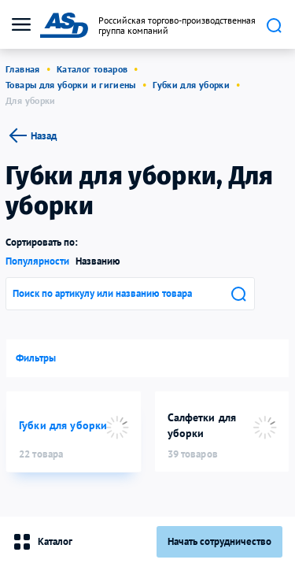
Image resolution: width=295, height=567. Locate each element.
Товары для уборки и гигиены (71, 85)
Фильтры (36, 358)
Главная (23, 69)
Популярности (37, 261)
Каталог (42, 541)
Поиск (273, 25)
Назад (31, 135)
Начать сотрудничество (219, 541)
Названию (98, 261)
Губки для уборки (191, 85)
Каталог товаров (92, 69)
